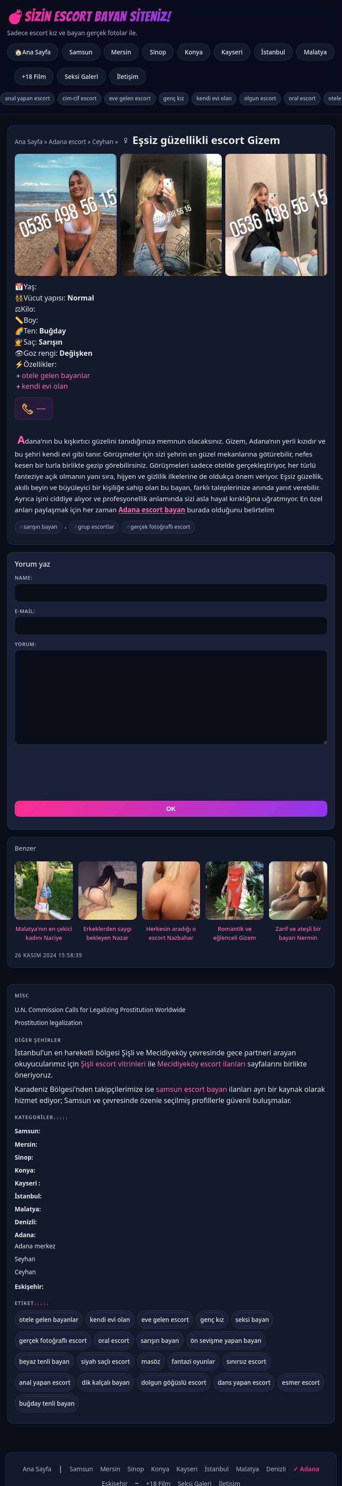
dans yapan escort (244, 1382)
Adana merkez (35, 1246)
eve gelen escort (130, 98)
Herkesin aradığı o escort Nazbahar (171, 933)
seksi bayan (252, 1319)
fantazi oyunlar (193, 1361)
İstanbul (273, 52)
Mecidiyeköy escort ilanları (201, 1064)
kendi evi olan (214, 98)
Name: (23, 577)
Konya (194, 52)
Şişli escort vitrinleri (113, 1064)
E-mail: (25, 611)
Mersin (121, 52)
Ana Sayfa (29, 141)
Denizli (25, 1222)
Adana (24, 1235)
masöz (151, 1361)
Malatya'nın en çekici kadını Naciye (44, 933)
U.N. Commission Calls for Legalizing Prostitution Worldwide (100, 1009)
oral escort (302, 98)
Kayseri (231, 52)
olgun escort (260, 98)
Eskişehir (28, 1286)
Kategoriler (41, 1117)
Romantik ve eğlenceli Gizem (234, 933)
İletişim (127, 76)
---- (41, 408)
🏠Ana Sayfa (33, 52)
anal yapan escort (27, 98)
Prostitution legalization (48, 1022)
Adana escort (67, 141)
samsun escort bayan (191, 1089)
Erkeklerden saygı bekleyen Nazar (107, 933)
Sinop (158, 52)
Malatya (315, 52)
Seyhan (25, 1259)
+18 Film (34, 76)
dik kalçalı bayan (106, 1382)
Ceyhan (102, 141)
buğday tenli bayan (46, 1403)
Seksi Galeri (81, 76)
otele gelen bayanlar (56, 375)
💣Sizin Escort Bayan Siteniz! (89, 16)
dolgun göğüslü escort (173, 1382)
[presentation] (82, 772)
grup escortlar (96, 527)
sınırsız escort (246, 1361)
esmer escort (301, 1382)
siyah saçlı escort (105, 1361)
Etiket (32, 1303)
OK (171, 808)
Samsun (81, 52)
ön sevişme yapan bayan (226, 1340)
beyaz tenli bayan (44, 1361)
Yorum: (25, 644)
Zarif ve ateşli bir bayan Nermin (298, 933)
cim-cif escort (79, 98)
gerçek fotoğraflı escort (160, 527)
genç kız (173, 98)
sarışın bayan (40, 527)
